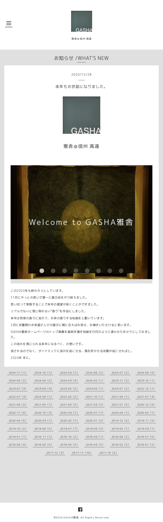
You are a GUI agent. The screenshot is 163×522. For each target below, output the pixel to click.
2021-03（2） (95, 404)
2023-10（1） (146, 380)
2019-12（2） (121, 420)
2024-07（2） (121, 372)
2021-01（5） (121, 404)
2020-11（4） (18, 412)
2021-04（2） (69, 404)
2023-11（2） (121, 380)
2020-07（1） (95, 412)
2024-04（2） (44, 380)
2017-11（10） (82, 452)
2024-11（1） (18, 372)
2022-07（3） (18, 396)
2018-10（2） (69, 437)
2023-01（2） (121, 388)
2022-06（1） (44, 396)
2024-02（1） (95, 380)
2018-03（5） (95, 444)
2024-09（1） (69, 372)
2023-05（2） (69, 388)
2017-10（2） (109, 452)
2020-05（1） (146, 412)
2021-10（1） (95, 396)
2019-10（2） (18, 428)
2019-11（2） (146, 420)
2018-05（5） (44, 444)
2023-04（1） (95, 388)
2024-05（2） (18, 380)
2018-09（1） (95, 437)
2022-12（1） (146, 388)
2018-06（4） (18, 444)
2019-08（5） (44, 428)
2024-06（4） (146, 372)
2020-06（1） (121, 412)
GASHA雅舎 (71, 517)
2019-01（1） (18, 437)
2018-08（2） (121, 437)
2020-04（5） (18, 420)
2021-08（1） (121, 396)
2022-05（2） (69, 396)
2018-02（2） (121, 444)
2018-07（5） (146, 437)
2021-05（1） (44, 404)
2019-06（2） (95, 428)
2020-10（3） (44, 412)
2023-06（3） (44, 388)
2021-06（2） (18, 404)
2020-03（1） (44, 420)
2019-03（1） (146, 428)
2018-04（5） (69, 444)
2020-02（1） (69, 420)
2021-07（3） (146, 396)
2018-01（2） (146, 444)
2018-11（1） (44, 437)
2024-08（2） (95, 372)
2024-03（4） (69, 380)
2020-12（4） (146, 404)
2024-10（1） (44, 372)
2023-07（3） (18, 388)
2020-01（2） (95, 420)
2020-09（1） (69, 412)
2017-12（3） (55, 452)
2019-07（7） (69, 428)
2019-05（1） (121, 428)
